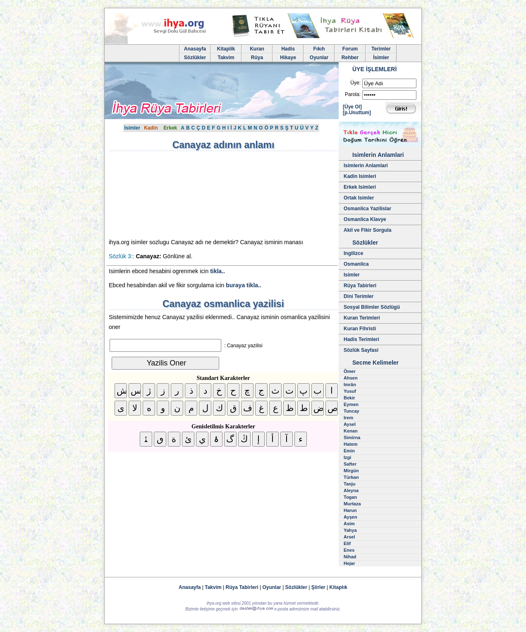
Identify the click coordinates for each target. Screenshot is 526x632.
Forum (350, 49)
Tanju (350, 483)
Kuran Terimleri (362, 318)
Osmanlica (356, 264)
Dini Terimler (358, 296)
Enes (349, 550)
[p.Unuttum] (357, 112)
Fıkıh (319, 49)
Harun (350, 510)
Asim (349, 523)
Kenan (351, 430)
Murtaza (352, 503)
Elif (347, 543)
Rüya (257, 57)
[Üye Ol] (352, 107)
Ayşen (350, 516)
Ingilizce (353, 253)
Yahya (350, 530)
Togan (350, 497)
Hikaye (288, 57)
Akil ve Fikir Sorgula (367, 230)
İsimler (381, 57)
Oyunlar (319, 57)
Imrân (350, 384)
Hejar (349, 563)
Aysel (350, 424)
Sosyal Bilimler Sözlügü (372, 307)
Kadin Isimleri (360, 176)
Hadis (288, 49)
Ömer (350, 371)
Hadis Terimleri (361, 339)
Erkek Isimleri (360, 187)
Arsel (349, 536)
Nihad (350, 556)
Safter (350, 463)
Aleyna (351, 490)
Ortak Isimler (359, 198)
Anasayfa (195, 49)
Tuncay (351, 411)
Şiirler (318, 587)
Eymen (351, 404)
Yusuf (350, 391)
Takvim (226, 57)
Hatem (351, 444)
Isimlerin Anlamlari (366, 165)
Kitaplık (338, 587)
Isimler (132, 128)
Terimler (380, 49)
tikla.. (217, 271)
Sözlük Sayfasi (361, 350)
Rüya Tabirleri (360, 285)
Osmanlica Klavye (365, 219)
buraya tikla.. (243, 285)
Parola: (353, 94)
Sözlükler (195, 57)
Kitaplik (226, 49)
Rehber (350, 57)
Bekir (349, 397)
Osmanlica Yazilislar (367, 208)
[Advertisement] (179, 194)
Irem (348, 417)
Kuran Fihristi (360, 329)
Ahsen (351, 377)
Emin (349, 450)
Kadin (151, 128)
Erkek (170, 128)
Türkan (351, 477)
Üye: (355, 83)
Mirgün (351, 470)
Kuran (257, 49)
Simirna (352, 437)
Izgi (347, 457)
